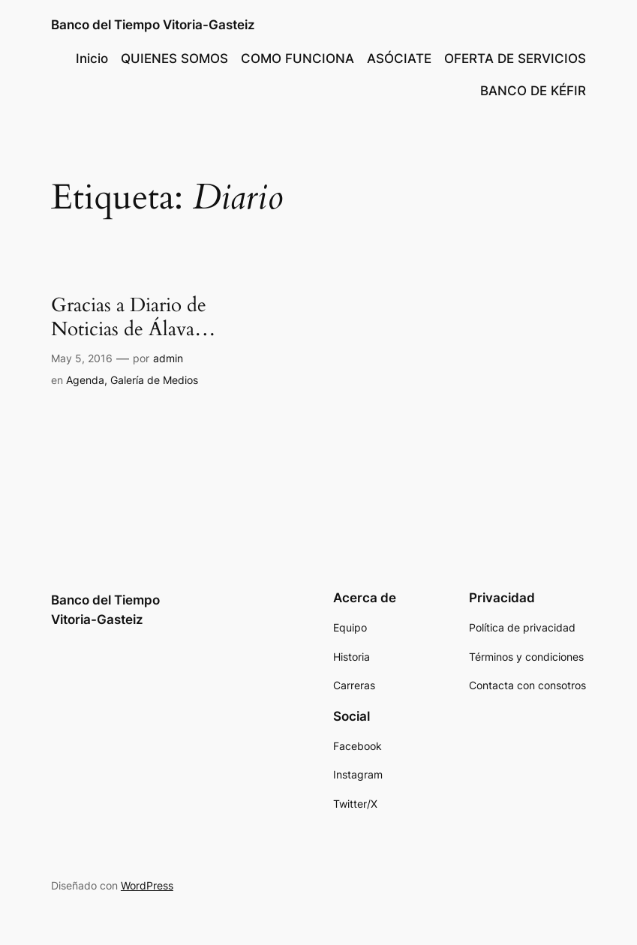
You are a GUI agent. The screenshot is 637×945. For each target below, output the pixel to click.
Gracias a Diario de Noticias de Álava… (133, 317)
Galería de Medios (154, 380)
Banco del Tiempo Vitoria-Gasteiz (153, 24)
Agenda (85, 380)
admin (168, 358)
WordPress (147, 885)
